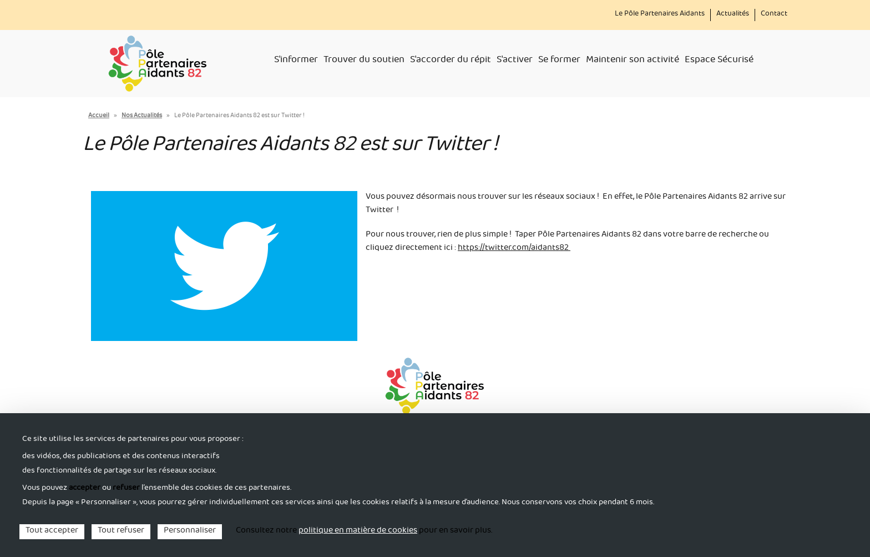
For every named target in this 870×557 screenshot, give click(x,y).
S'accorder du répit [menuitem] (450, 61)
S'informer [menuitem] (296, 61)
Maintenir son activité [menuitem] (632, 61)
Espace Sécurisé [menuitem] (719, 61)
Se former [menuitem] (559, 61)
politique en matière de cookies (358, 531)
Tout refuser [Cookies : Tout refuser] (121, 531)
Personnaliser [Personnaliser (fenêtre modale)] (190, 531)
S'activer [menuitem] (515, 61)
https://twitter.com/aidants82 (514, 249)
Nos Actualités (142, 116)
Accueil (98, 116)
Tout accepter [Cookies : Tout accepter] (52, 531)
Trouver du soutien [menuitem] (363, 61)
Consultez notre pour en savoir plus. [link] (364, 531)
